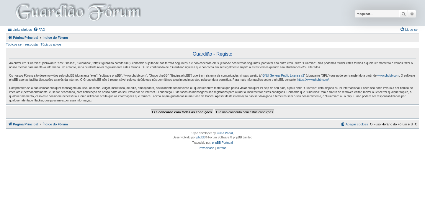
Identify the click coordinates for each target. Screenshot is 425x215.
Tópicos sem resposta (22, 44)
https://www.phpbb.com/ (313, 79)
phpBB (200, 137)
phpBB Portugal (222, 142)
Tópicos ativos (51, 44)
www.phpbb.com (388, 75)
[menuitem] (39, 29)
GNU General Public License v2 (283, 75)
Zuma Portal (225, 133)
